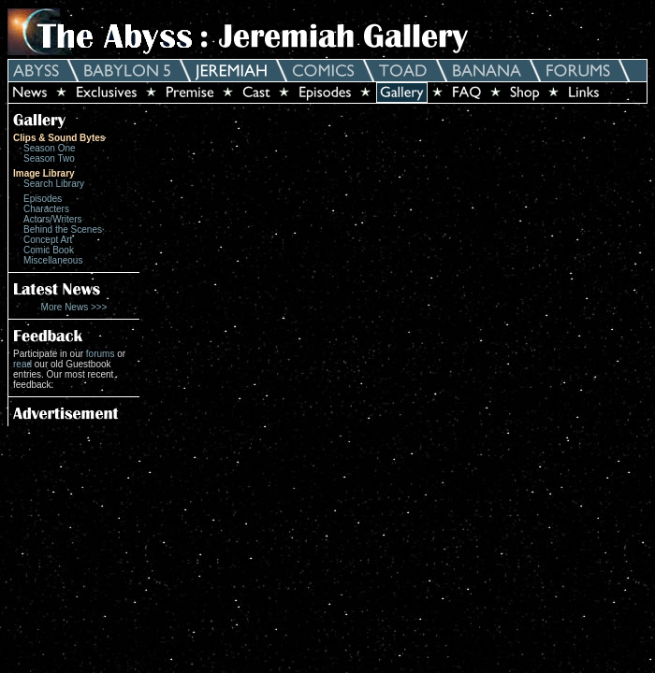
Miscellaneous (52, 260)
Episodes (42, 198)
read (22, 364)
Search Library (53, 184)
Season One (49, 148)
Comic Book (48, 250)
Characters (46, 209)
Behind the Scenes (62, 229)
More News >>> (74, 307)
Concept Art (47, 240)
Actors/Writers (52, 219)
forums (100, 354)
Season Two (49, 158)
